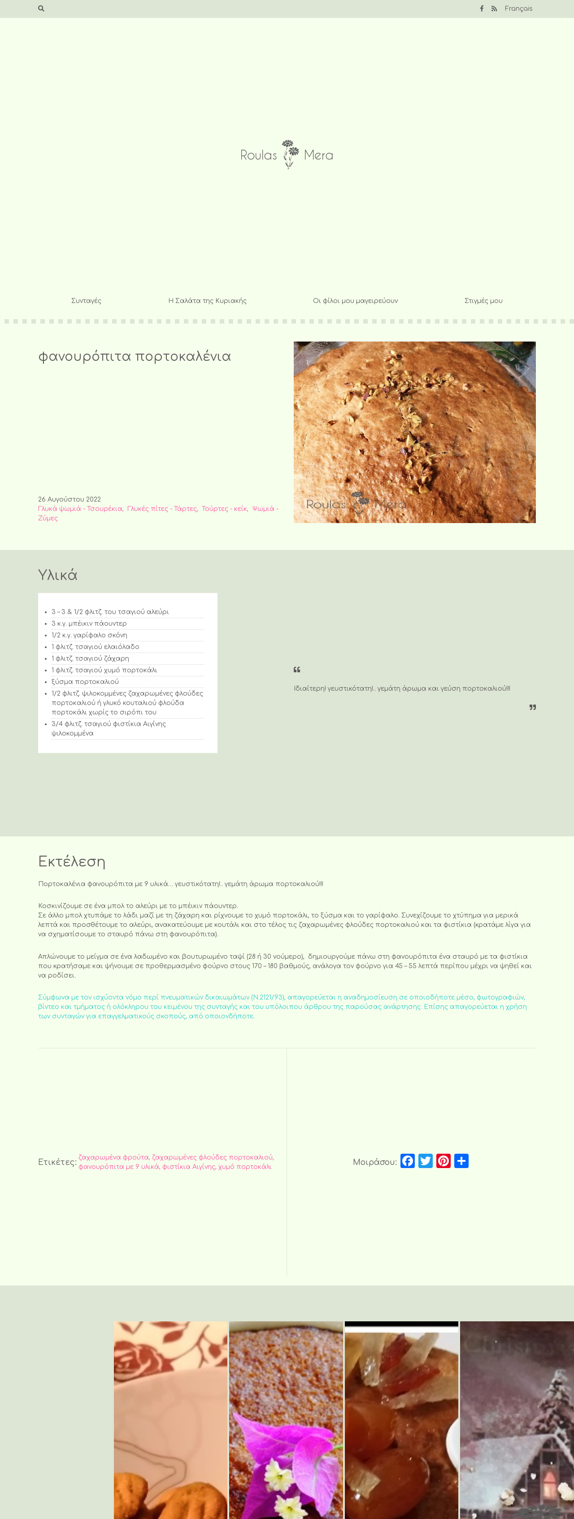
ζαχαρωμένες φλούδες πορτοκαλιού (212, 1157)
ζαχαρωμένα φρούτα (113, 1157)
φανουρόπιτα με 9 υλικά (118, 1167)
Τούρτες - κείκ (224, 509)
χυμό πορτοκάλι (245, 1167)
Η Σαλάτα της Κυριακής (207, 301)
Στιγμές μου (484, 301)
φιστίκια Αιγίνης (188, 1167)
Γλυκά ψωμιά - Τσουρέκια (80, 509)
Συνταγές (86, 301)
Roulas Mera (287, 154)
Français (519, 8)
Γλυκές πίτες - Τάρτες (162, 509)
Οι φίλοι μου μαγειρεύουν (355, 301)
